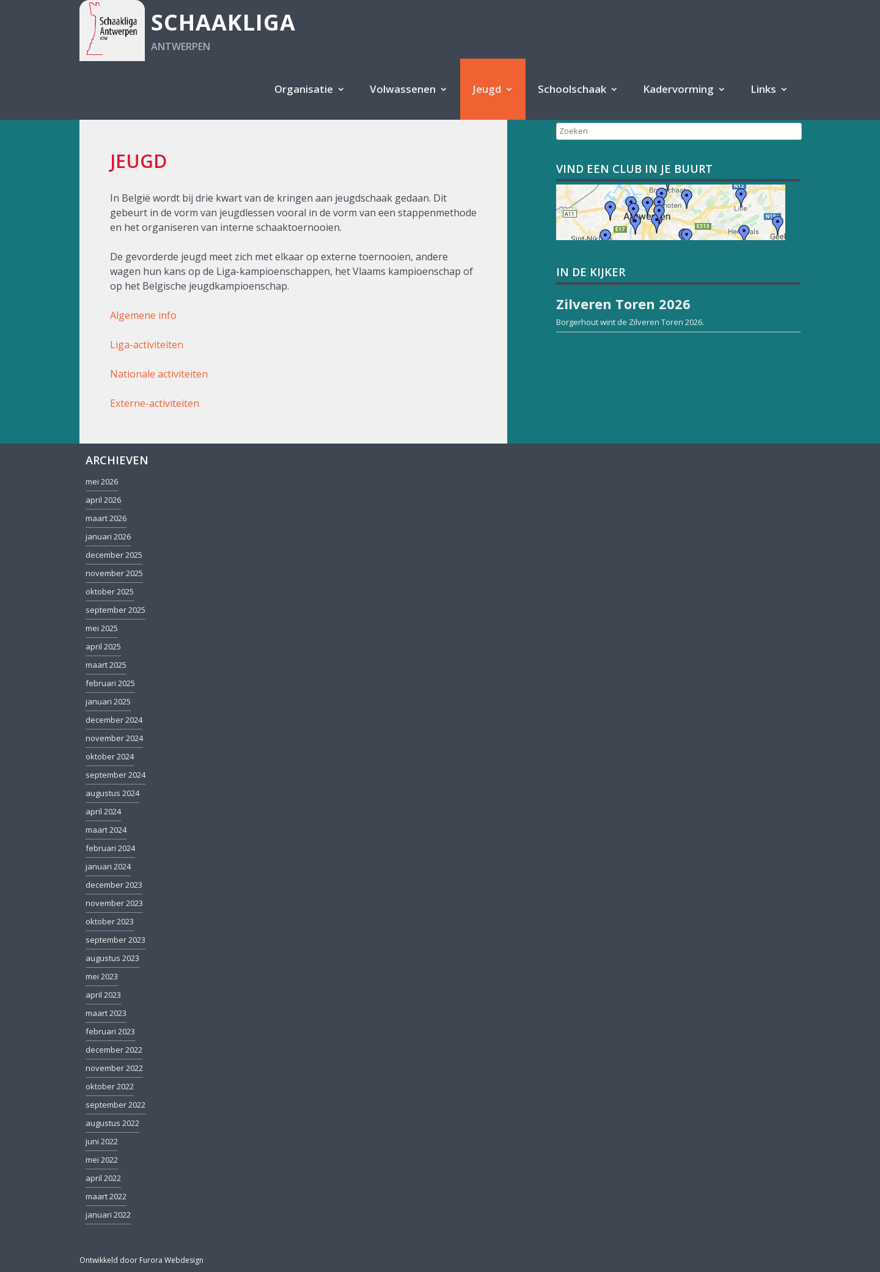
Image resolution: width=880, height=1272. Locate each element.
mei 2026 (102, 481)
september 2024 (115, 774)
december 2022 (114, 1049)
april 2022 (103, 1177)
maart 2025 (106, 664)
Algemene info (143, 315)
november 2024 (114, 738)
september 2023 (115, 939)
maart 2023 (106, 1012)
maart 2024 (106, 829)
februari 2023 (110, 1031)
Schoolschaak (572, 89)
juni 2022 (102, 1141)
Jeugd (486, 89)
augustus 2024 (112, 793)
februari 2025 (110, 683)
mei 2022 (102, 1159)
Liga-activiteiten (146, 344)
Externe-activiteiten (154, 403)
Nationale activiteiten (159, 374)
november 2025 (114, 573)
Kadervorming (678, 89)
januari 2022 (108, 1214)
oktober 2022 (110, 1086)
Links (763, 89)
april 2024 (103, 811)
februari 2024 (110, 848)
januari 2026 (108, 536)
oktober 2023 (110, 921)
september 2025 (115, 609)
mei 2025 (102, 628)
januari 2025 (108, 701)
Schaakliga (223, 22)
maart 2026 (106, 518)
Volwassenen (403, 89)
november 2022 (114, 1067)
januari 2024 (108, 866)
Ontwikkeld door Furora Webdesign (141, 1260)
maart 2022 (106, 1196)
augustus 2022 (112, 1122)
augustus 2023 (112, 957)
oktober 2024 (110, 756)
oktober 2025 (110, 591)
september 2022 (115, 1104)
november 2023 (114, 902)
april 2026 (103, 499)
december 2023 (114, 884)
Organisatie (303, 89)
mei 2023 (102, 976)
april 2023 (103, 994)
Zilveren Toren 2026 (665, 321)
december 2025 (114, 554)
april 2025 (103, 646)
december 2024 (114, 719)
